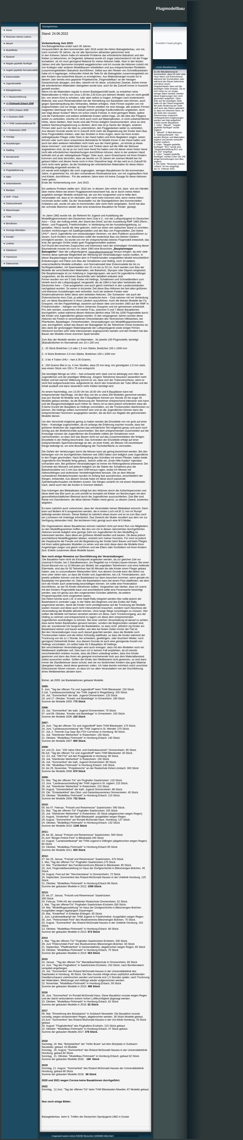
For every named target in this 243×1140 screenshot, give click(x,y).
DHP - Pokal (12, 197)
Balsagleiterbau (13, 90)
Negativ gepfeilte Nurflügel (19, 63)
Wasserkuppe (13, 210)
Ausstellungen (13, 143)
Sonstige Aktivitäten (15, 230)
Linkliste (10, 243)
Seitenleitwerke (13, 183)
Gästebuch (11, 250)
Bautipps (10, 190)
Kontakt (10, 237)
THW (8, 217)
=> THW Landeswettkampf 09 (20, 123)
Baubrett (10, 57)
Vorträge (10, 137)
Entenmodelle (13, 77)
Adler (8, 177)
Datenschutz (12, 263)
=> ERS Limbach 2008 (17, 110)
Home (9, 30)
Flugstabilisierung (14, 170)
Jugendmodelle (13, 83)
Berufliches (11, 223)
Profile (9, 163)
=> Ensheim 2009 (14, 117)
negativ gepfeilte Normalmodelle (22, 70)
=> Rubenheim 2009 (16, 130)
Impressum (11, 257)
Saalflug (10, 150)
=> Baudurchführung (16, 97)
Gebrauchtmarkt (14, 203)
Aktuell (9, 43)
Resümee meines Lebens (18, 37)
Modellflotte (11, 50)
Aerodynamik (12, 157)
